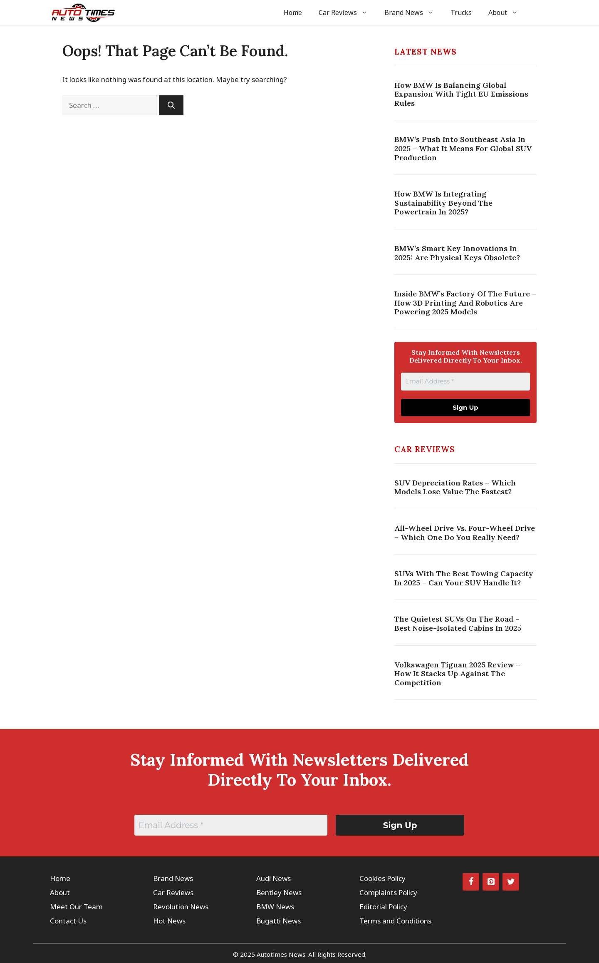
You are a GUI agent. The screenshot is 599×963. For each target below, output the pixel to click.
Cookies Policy (382, 878)
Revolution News (180, 906)
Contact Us (68, 921)
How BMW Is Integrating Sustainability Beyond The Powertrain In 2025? (443, 202)
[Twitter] (510, 882)
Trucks (461, 12)
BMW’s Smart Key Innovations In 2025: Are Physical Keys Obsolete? (457, 253)
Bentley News (279, 892)
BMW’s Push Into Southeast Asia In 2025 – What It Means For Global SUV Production (463, 148)
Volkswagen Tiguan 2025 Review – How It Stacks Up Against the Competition (457, 673)
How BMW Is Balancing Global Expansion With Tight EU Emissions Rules (461, 94)
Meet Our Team (76, 906)
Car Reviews (347, 12)
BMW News (275, 906)
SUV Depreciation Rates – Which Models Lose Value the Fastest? (455, 487)
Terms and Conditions (395, 921)
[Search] (171, 105)
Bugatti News (278, 921)
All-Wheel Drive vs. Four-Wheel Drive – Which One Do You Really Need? (464, 532)
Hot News (169, 921)
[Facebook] (471, 882)
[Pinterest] (491, 882)
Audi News (273, 878)
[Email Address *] (465, 382)
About (507, 12)
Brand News (413, 12)
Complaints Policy (388, 892)
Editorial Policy (383, 906)
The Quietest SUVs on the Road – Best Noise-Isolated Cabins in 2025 (457, 623)
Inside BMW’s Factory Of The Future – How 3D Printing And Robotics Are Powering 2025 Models (465, 302)
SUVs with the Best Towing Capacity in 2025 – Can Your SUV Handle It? (463, 578)
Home (293, 12)
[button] (537, 12)
